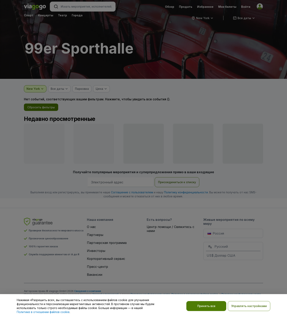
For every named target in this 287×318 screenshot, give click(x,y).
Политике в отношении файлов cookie (43, 312)
